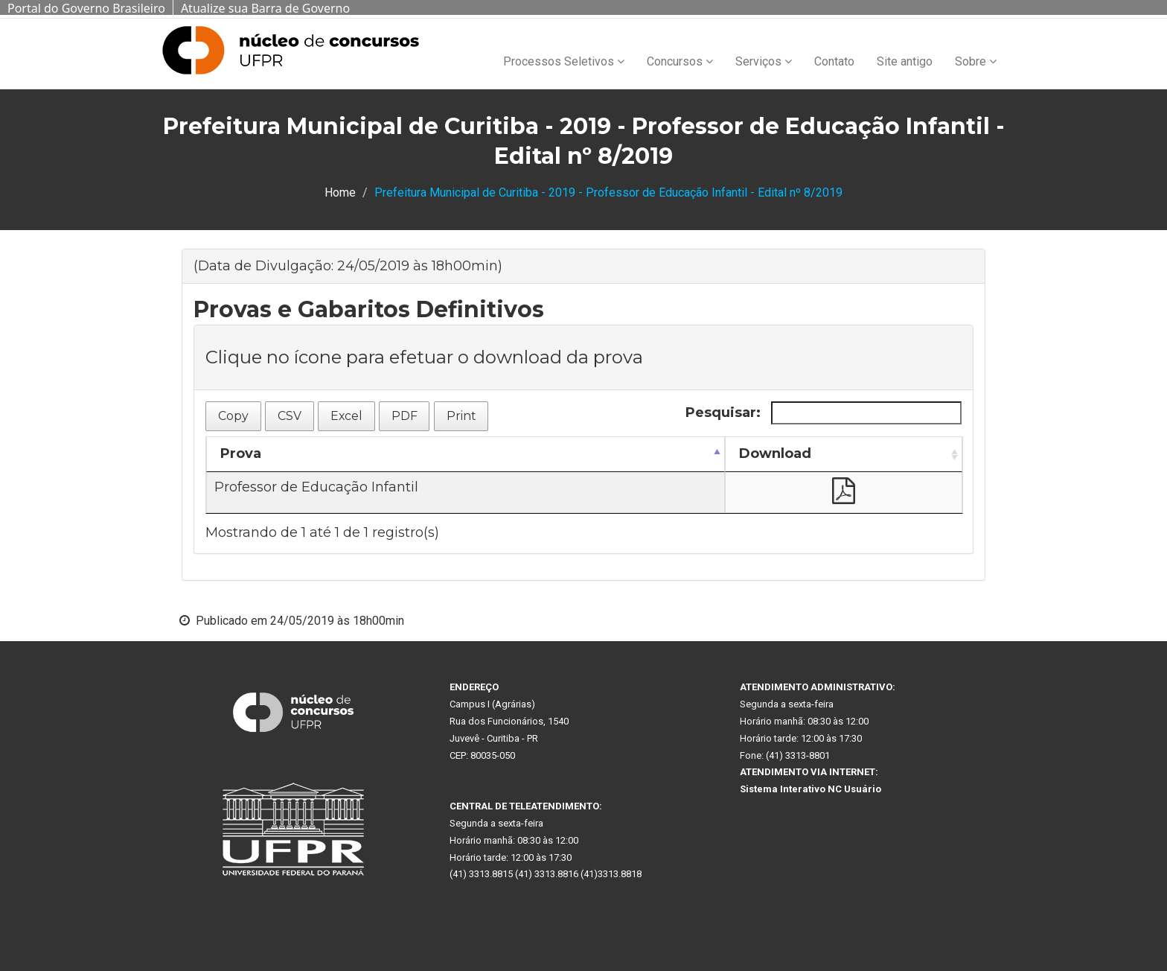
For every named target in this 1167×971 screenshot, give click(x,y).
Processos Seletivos (563, 61)
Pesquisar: (823, 412)
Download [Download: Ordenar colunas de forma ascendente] (775, 453)
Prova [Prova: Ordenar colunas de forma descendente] (240, 453)
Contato (834, 61)
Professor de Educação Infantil (316, 487)
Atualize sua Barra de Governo (265, 8)
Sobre (976, 61)
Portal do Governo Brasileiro (86, 8)
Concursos (680, 61)
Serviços (763, 61)
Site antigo (905, 61)
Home (340, 192)
